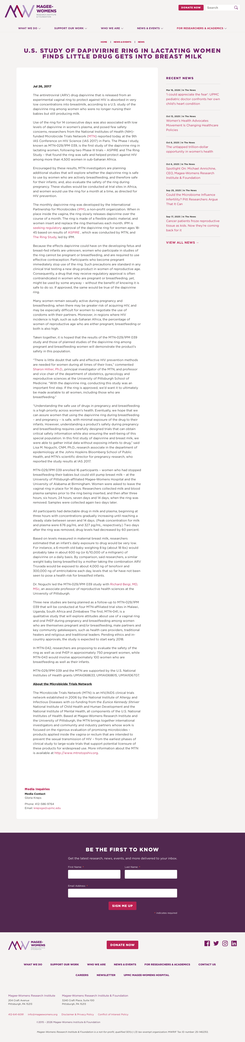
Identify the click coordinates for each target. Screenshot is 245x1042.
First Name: (76, 867)
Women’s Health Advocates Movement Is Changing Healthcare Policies (192, 125)
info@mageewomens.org (42, 1014)
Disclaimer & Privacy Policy (78, 1014)
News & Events (149, 28)
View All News (180, 242)
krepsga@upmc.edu (47, 808)
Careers (82, 975)
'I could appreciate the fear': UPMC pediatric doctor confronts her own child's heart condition (193, 99)
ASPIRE (74, 232)
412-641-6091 (16, 1014)
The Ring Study (44, 237)
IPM (81, 209)
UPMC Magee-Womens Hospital (146, 975)
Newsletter (106, 975)
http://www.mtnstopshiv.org (76, 753)
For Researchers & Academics (202, 28)
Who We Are (110, 28)
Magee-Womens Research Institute (31, 995)
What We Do (25, 28)
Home (104, 42)
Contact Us (207, 964)
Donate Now (191, 7)
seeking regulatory (47, 228)
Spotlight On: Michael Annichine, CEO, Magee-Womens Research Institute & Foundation (191, 173)
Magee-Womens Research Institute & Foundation (95, 995)
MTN (92, 136)
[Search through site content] (222, 7)
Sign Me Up (122, 906)
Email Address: (78, 886)
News (141, 42)
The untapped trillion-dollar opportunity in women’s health (189, 149)
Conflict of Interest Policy (113, 1014)
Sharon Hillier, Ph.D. (48, 369)
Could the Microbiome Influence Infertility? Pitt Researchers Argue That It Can (192, 199)
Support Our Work (67, 28)
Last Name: (132, 867)
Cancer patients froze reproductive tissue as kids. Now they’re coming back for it (193, 225)
